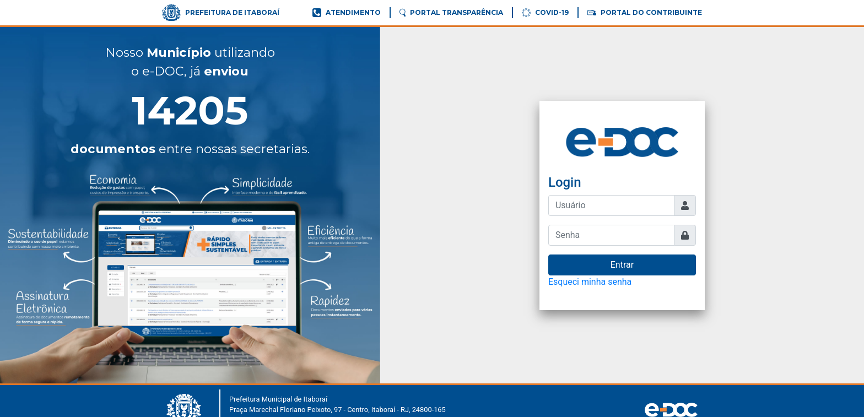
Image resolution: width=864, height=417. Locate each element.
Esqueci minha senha (589, 282)
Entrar (622, 264)
